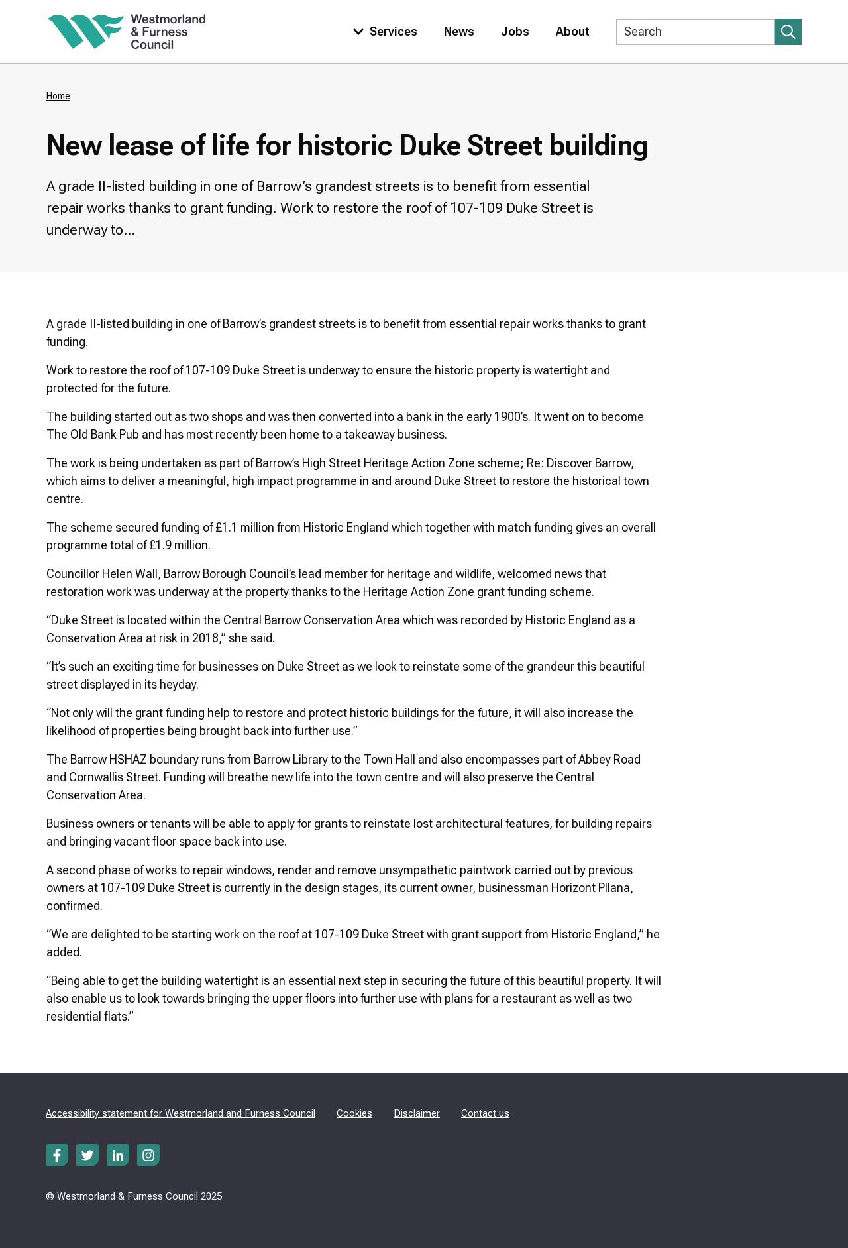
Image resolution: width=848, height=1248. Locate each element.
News (459, 31)
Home (58, 96)
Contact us (485, 1113)
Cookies (354, 1113)
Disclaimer (417, 1113)
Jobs (515, 31)
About (573, 31)
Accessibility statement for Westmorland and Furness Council (180, 1113)
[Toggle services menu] (382, 31)
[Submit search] (788, 32)
